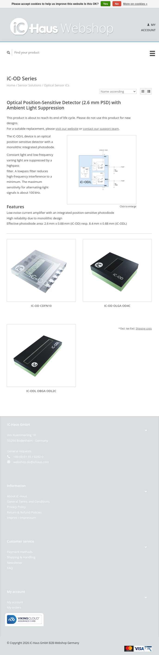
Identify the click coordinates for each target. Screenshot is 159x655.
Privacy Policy (16, 507)
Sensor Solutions (29, 85)
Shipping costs (144, 328)
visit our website (67, 129)
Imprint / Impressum (21, 518)
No (117, 4)
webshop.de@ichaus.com (31, 462)
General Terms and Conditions (28, 501)
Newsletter (14, 563)
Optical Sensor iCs (56, 85)
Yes (105, 4)
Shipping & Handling (21, 557)
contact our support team (101, 129)
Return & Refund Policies (24, 512)
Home (11, 85)
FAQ (10, 568)
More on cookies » (135, 4)
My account (15, 602)
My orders (14, 607)
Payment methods (20, 552)
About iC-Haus (17, 496)
